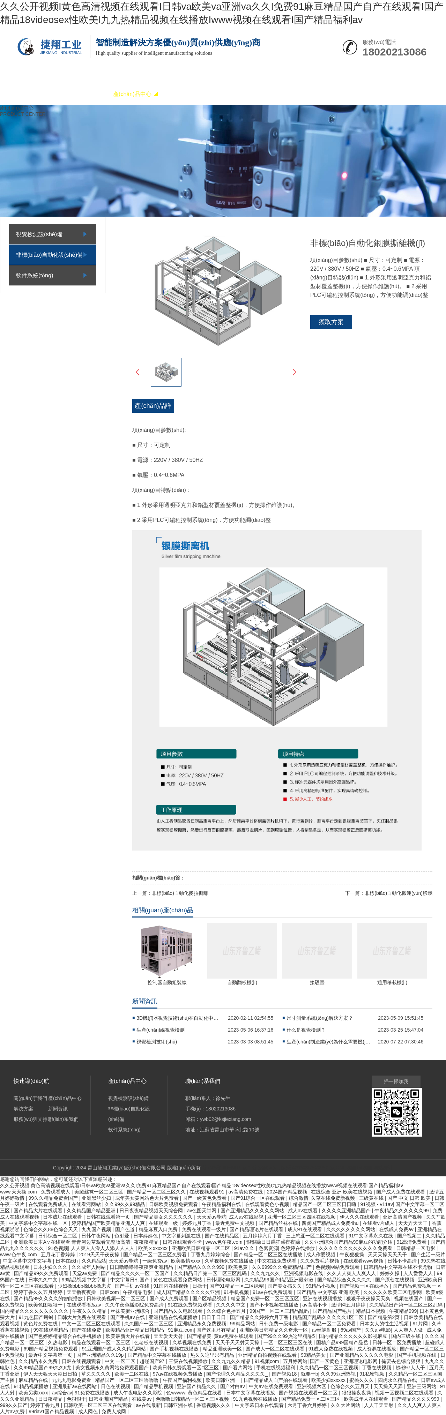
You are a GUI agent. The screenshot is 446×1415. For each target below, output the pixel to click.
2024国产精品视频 (288, 1192)
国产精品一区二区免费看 (329, 1323)
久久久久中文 (231, 1305)
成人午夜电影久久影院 (138, 1392)
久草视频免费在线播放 (230, 1261)
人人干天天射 (379, 1405)
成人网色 (88, 1411)
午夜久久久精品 (90, 1311)
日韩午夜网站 (96, 1235)
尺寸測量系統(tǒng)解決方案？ (320, 1018)
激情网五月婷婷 (349, 1305)
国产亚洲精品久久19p (100, 1355)
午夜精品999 (403, 1311)
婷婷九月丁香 (197, 1223)
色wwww (175, 1392)
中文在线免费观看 (277, 1261)
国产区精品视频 (210, 1298)
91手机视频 (237, 1292)
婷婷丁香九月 (45, 1405)
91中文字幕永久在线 (371, 1235)
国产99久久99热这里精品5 (286, 1336)
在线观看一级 (164, 1223)
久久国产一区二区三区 (149, 1323)
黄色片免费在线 (41, 1323)
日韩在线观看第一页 (109, 1217)
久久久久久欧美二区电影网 (393, 1292)
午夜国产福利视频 (183, 1380)
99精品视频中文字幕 (84, 1279)
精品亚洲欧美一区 (223, 1349)
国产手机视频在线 (417, 1355)
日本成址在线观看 (63, 1217)
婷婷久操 (390, 1273)
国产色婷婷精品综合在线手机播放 (65, 1336)
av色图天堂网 (202, 1210)
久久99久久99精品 (125, 1204)
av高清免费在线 (246, 1192)
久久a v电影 (378, 1330)
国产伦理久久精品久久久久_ (237, 1374)
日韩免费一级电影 (279, 1323)
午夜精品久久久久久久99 (402, 1210)
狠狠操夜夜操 (357, 1392)
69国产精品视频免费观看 (51, 1349)
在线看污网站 (87, 1204)
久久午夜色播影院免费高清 (135, 1305)
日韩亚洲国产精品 (109, 1399)
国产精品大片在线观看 (39, 1210)
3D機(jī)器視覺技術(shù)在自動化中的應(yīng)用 (178, 1018)
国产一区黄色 (325, 1361)
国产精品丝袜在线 (279, 1223)
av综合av (62, 1392)
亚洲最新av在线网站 (75, 1386)
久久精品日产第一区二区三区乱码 (210, 1273)
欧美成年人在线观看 (366, 1399)
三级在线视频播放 (189, 1361)
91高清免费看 (412, 1242)
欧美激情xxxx (186, 1261)
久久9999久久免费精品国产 (282, 1267)
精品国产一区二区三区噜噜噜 (127, 1380)
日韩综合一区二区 (58, 1235)
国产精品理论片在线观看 (257, 1229)
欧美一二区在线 (132, 1374)
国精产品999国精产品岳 (343, 1342)
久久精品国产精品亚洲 (92, 1210)
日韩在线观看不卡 (183, 1242)
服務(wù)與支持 (282, 94)
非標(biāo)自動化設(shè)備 (49, 255)
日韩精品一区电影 (416, 1248)
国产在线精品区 (222, 1235)
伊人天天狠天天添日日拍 (51, 1374)
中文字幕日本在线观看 (260, 1405)
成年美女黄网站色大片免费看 (147, 1198)
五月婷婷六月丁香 (263, 1235)
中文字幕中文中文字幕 (28, 1261)
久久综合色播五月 (227, 1311)
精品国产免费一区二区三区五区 (265, 1298)
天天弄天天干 (413, 1223)
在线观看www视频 (364, 1261)
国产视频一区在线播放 (365, 1286)
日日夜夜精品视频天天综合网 (151, 1210)
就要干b (309, 1374)
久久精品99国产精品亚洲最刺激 (279, 1279)
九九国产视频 (97, 1229)
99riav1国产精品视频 (52, 1411)
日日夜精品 (51, 1399)
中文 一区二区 (121, 1361)
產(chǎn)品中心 (135, 94)
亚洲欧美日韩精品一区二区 (201, 1248)
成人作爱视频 (321, 1254)
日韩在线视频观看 (82, 1361)
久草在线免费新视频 (333, 1198)
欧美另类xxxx (33, 1392)
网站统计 (383, 1167)
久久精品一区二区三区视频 (329, 1367)
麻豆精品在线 (33, 1380)
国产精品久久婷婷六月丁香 (260, 1317)
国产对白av (233, 1386)
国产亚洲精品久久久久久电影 (362, 1355)
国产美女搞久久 (285, 1286)
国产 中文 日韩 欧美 (409, 1198)
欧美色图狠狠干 (46, 1305)
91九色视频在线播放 (255, 1399)
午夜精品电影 (138, 1292)
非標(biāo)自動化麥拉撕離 (180, 893)
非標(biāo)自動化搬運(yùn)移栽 (398, 893)
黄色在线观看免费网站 (178, 1279)
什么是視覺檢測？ (306, 1030)
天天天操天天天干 (388, 1254)
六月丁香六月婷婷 (308, 1405)
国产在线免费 (87, 1330)
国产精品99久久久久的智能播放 (49, 1298)
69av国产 (351, 1330)
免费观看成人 (56, 1192)
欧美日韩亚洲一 (223, 1380)
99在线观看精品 (51, 1330)
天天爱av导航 (211, 1217)
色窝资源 (268, 1248)
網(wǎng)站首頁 (38, 94)
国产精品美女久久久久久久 (164, 1217)
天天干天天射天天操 (238, 1342)
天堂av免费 (85, 1273)
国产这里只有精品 (216, 1330)
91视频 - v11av (376, 1204)
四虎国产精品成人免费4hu (331, 1223)
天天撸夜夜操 (82, 1292)
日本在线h (67, 1261)
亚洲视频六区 (312, 1386)
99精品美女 (314, 1355)
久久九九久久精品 (231, 1361)
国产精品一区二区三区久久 (157, 1192)
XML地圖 (346, 1167)
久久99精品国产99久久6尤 (43, 1367)
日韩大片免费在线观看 (82, 1317)
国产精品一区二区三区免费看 (155, 1254)
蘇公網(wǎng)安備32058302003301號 (293, 1167)
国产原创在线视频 (395, 1279)
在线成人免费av (397, 1229)
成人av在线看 (303, 1210)
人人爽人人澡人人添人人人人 (103, 1248)
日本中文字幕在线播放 (251, 1392)
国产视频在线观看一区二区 (309, 1392)
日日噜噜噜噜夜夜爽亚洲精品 (142, 1267)
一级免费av (155, 1261)
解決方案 (184, 94)
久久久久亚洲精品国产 (347, 1210)
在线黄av (142, 1399)
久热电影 (58, 1342)
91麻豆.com (181, 1330)
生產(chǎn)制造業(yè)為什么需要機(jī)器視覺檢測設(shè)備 (328, 1042)
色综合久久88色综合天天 (51, 1229)
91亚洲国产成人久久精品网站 (114, 1349)
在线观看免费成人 (48, 1204)
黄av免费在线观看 (234, 1336)
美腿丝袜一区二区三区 (99, 1192)
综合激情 (299, 1198)
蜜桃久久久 (362, 1380)
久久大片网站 (346, 1405)
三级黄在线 (372, 1198)
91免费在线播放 (93, 1392)
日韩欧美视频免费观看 (174, 1204)
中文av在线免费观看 (272, 1386)
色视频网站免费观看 (338, 1267)
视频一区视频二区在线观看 (405, 1392)
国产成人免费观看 (169, 1298)
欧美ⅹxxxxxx (153, 1248)
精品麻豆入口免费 (159, 1229)
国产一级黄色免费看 (205, 1198)
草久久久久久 (96, 1374)
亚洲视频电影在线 (304, 1273)
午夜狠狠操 (352, 1254)
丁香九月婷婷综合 (211, 1254)
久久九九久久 (266, 1273)
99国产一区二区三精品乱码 (280, 1311)
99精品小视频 (321, 1286)
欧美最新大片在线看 (128, 1336)
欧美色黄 (238, 1267)
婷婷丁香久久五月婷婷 (39, 1292)
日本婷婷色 (146, 1235)
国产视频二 (410, 1235)
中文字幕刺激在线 (182, 1235)
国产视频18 (285, 1374)
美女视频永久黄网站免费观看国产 (112, 1367)
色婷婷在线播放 (298, 1248)
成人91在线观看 (306, 1229)
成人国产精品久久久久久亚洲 (188, 1292)
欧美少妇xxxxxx (329, 1380)
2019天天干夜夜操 (100, 1254)
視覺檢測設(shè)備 (39, 234)
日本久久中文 (43, 1279)
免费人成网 (114, 1411)
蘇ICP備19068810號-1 (226, 1167)
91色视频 (58, 1248)
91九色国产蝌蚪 (36, 1317)
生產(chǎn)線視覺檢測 (160, 1030)
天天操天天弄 (388, 1386)
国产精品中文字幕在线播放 (158, 1355)
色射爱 (122, 1235)
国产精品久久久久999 (201, 1267)
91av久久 (245, 1248)
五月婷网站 (295, 1361)
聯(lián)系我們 (331, 94)
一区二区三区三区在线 (288, 1342)
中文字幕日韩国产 (130, 1279)
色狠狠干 (76, 1399)
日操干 (199, 1286)
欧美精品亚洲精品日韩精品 (135, 1330)
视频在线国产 (409, 1298)
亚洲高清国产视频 (403, 1217)
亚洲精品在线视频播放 (174, 1317)
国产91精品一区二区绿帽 (237, 1286)
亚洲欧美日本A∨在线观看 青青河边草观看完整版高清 (72, 1242)
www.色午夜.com (225, 1242)
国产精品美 (199, 1336)
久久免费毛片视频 (320, 1261)
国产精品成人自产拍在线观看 (276, 1380)
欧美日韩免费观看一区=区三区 (186, 1367)
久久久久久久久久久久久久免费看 (356, 1248)
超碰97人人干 (410, 1367)
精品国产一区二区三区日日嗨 (325, 1204)
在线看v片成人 (379, 1223)
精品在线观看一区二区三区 (102, 1342)
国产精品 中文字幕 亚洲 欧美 (329, 1292)
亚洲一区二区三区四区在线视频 (302, 1217)
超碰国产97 (153, 1361)
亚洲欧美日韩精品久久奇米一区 (274, 1330)
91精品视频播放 (32, 1386)
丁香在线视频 (377, 1367)
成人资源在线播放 (377, 1349)
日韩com (110, 1292)
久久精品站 (94, 1261)
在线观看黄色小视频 (267, 1204)
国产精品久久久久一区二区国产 (136, 1273)
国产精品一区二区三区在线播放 (269, 1254)
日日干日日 (214, 1317)
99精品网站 (243, 1323)
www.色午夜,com (19, 1254)
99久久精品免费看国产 (53, 1198)
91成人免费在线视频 (331, 1349)
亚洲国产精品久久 (197, 1386)
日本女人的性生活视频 (385, 1323)
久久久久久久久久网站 (351, 1229)
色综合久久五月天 (350, 1386)
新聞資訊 (233, 94)
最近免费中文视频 (235, 1223)
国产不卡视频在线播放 (275, 1305)
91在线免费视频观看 (190, 1305)
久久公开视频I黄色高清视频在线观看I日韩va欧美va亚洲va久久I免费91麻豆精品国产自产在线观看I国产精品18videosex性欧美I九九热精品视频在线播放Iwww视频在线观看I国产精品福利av (201, 1185)
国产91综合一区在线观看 (258, 1198)
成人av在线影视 (247, 1217)
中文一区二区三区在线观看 (92, 1323)
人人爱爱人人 (418, 1273)
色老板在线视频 (152, 1342)
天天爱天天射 (169, 1336)
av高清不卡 (315, 1305)
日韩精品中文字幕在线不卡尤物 (398, 1267)
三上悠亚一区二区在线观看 (316, 1235)
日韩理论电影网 (224, 1279)
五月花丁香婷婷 (58, 1254)
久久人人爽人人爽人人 (352, 1273)
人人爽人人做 (409, 1330)
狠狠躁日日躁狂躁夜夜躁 (274, 1242)
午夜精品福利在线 (222, 1204)
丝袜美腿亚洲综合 (131, 1311)
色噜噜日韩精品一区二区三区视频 (193, 1399)
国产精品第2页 (384, 1317)
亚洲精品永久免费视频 (202, 1323)
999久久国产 (14, 1405)
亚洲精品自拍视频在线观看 (268, 1355)
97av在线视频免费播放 (178, 1374)
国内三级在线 (406, 1336)
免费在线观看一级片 (204, 1229)
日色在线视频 (116, 1386)
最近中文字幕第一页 (51, 1355)
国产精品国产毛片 (333, 1311)
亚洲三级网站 (422, 1386)
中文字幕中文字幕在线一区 (39, 1223)
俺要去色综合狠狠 (401, 1361)
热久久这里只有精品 (213, 1355)
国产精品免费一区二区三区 (311, 1399)
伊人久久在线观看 (360, 1217)
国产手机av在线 (133, 1286)
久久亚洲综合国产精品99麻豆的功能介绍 (349, 1242)
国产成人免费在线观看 (401, 1192)
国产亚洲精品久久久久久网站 (253, 1210)
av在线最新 (148, 1405)
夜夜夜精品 (147, 1242)
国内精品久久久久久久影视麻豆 (354, 1336)
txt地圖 (364, 1167)
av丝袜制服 (325, 1330)
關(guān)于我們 (87, 94)
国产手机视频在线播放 (175, 1349)
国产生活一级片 (428, 1254)
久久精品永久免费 (38, 1361)
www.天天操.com (19, 1192)
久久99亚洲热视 (339, 1374)
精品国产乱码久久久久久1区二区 (328, 1317)
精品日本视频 (371, 1311)
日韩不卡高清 (402, 1261)
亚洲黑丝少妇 (97, 1198)
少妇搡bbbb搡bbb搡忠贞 (85, 1286)
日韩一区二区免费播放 (397, 1342)
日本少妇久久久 (51, 1267)
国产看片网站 (238, 1367)
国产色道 (125, 1229)
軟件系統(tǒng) (34, 275)
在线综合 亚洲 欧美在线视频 (342, 1192)
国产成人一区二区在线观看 (276, 1349)
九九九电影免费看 (72, 1380)
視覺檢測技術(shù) (156, 1042)
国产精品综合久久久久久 (344, 1279)
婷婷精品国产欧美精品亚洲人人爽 (109, 1223)
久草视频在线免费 (192, 1342)
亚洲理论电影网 (361, 1361)
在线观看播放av (85, 1305)
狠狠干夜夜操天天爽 (369, 1298)
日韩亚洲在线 (178, 1405)
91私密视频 (372, 1374)
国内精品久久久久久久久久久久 (35, 1311)
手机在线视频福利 (276, 1367)
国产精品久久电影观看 (179, 1311)
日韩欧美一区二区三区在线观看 (98, 1405)
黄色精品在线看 (205, 1392)
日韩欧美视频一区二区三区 (117, 1298)
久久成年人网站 (89, 1267)
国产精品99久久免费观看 (41, 1273)
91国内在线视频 (171, 1286)
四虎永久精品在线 (398, 1380)
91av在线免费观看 (273, 1292)
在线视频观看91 (207, 1192)
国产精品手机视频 (154, 1386)
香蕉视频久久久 (214, 1405)
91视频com (267, 1361)
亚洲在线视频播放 (323, 1298)
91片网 (420, 1323)
